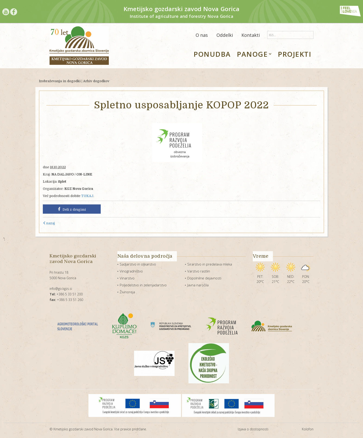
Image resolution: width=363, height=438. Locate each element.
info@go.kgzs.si (61, 288)
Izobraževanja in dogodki (60, 81)
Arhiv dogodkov (96, 81)
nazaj (49, 223)
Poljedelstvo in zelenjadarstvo (143, 285)
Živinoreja (127, 292)
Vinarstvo (127, 278)
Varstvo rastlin (198, 271)
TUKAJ (87, 196)
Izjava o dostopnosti (253, 429)
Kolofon (307, 429)
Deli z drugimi (72, 209)
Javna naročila (198, 285)
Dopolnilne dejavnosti (204, 278)
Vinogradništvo (131, 271)
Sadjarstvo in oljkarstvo (138, 264)
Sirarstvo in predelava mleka (209, 264)
